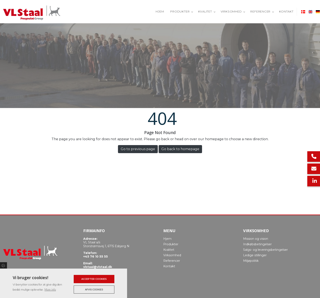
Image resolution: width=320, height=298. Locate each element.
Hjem (167, 238)
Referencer (171, 260)
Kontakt (169, 266)
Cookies (3, 265)
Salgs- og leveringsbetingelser (265, 249)
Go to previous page (138, 149)
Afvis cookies (94, 289)
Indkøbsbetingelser (257, 244)
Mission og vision (255, 238)
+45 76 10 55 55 (95, 256)
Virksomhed (172, 255)
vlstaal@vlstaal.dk (97, 267)
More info (50, 289)
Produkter (170, 244)
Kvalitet (168, 249)
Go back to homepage (180, 149)
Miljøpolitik (251, 260)
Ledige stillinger (255, 255)
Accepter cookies (94, 278)
